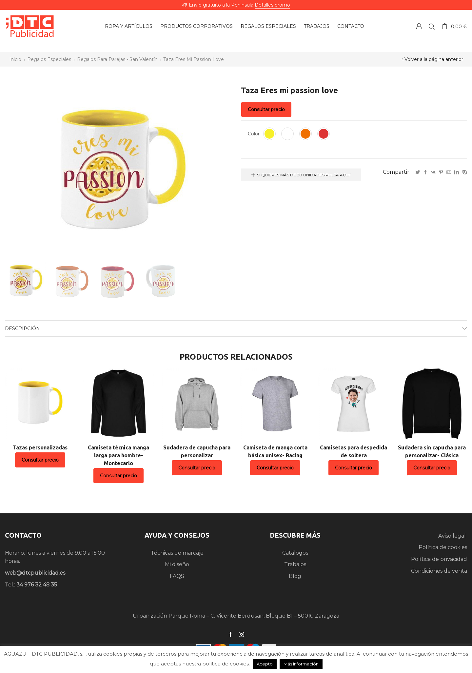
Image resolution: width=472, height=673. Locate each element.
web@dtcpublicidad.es (35, 573)
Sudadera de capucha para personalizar (196, 451)
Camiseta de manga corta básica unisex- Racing (275, 451)
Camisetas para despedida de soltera (353, 451)
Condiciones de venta (439, 571)
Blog (295, 576)
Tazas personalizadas (40, 447)
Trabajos (295, 564)
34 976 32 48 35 (36, 585)
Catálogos (295, 553)
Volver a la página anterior (433, 59)
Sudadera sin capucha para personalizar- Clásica (432, 451)
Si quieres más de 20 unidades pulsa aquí (303, 174)
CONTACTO (23, 535)
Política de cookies (443, 547)
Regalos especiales (49, 59)
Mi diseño (177, 564)
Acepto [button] (265, 663)
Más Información (301, 663)
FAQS (177, 576)
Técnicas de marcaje (177, 553)
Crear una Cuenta (419, 26)
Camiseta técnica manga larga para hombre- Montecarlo (118, 455)
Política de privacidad (439, 559)
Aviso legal (452, 536)
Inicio (15, 59)
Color (254, 134)
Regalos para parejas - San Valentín (117, 59)
